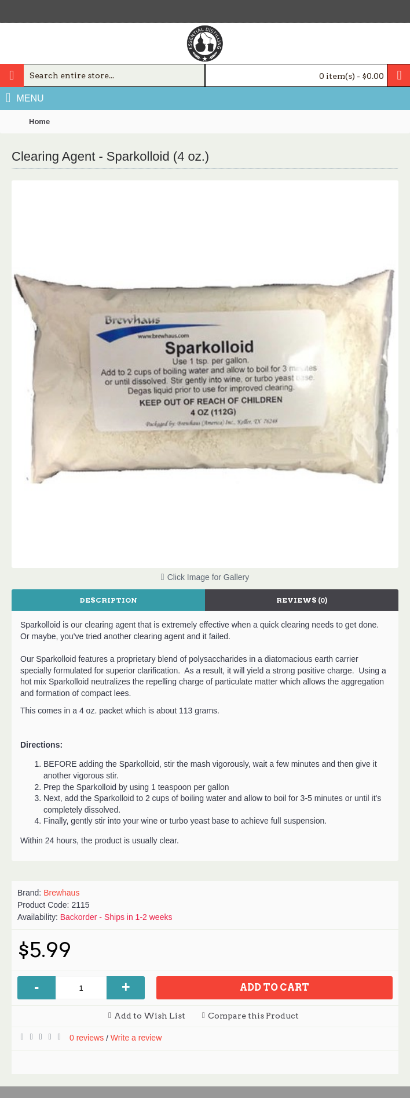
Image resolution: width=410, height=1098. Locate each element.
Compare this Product (253, 1015)
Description (108, 600)
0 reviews (86, 1037)
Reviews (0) (301, 600)
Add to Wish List (149, 1015)
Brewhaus (61, 892)
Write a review (136, 1037)
